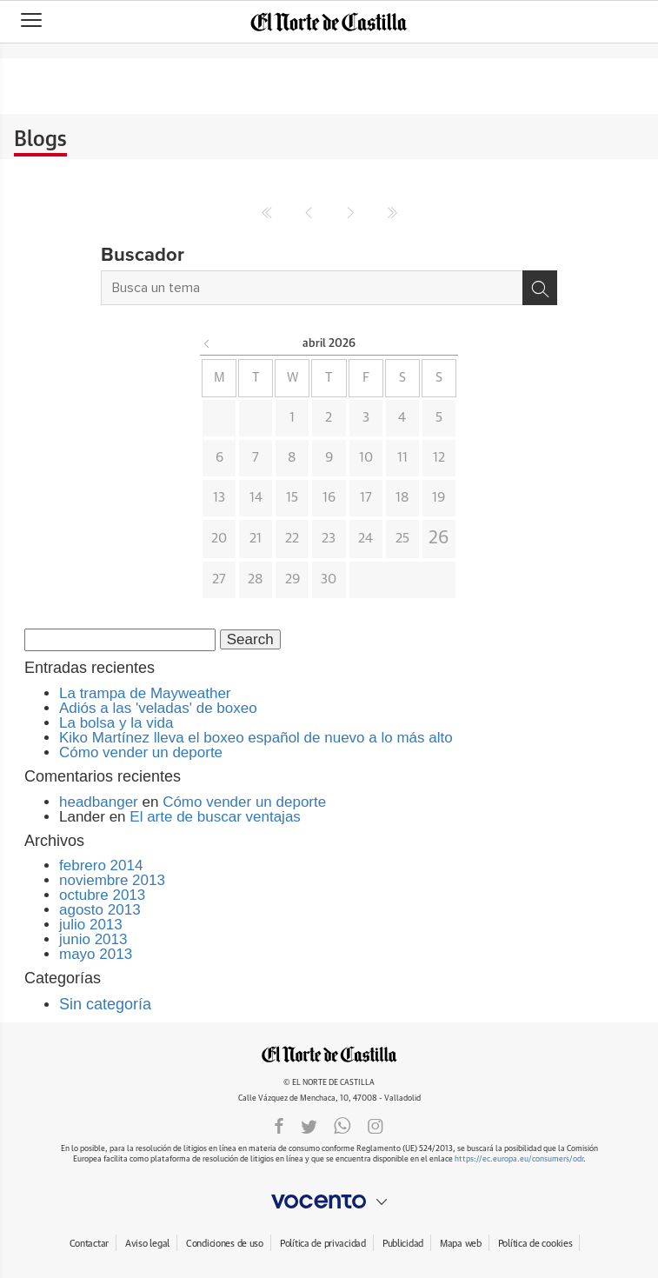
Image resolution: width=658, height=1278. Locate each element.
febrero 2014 (101, 865)
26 (439, 538)
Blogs (40, 140)
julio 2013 (91, 924)
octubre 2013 (102, 895)
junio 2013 (93, 939)
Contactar (89, 1243)
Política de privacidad (323, 1243)
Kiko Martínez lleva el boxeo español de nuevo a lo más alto (256, 737)
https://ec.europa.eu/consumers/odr (519, 1159)
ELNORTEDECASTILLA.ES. (329, 1054)
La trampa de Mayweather (145, 693)
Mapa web (461, 1243)
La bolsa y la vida (116, 723)
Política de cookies (535, 1243)
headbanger (98, 802)
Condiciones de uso (224, 1243)
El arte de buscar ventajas (215, 817)
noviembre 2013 (112, 880)
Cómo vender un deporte (141, 752)
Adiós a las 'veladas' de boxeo (158, 708)
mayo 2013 (95, 954)
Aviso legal (147, 1243)
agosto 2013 (100, 910)
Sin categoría (105, 1004)
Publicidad (402, 1243)
